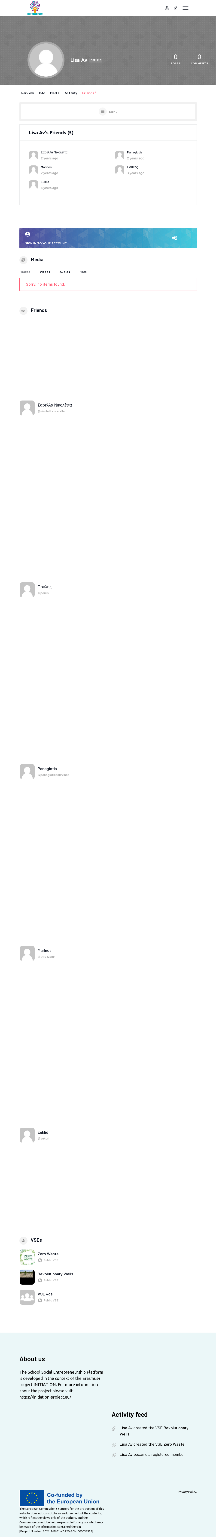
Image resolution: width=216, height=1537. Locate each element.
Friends (90, 92)
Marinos (46, 167)
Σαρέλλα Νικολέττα (54, 152)
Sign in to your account (108, 238)
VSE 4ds (45, 1293)
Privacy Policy (187, 1491)
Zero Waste (48, 1253)
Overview (26, 93)
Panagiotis (134, 152)
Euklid (45, 182)
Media (54, 93)
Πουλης (132, 167)
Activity (71, 93)
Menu (113, 111)
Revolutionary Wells (55, 1273)
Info (42, 93)
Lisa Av (126, 1427)
